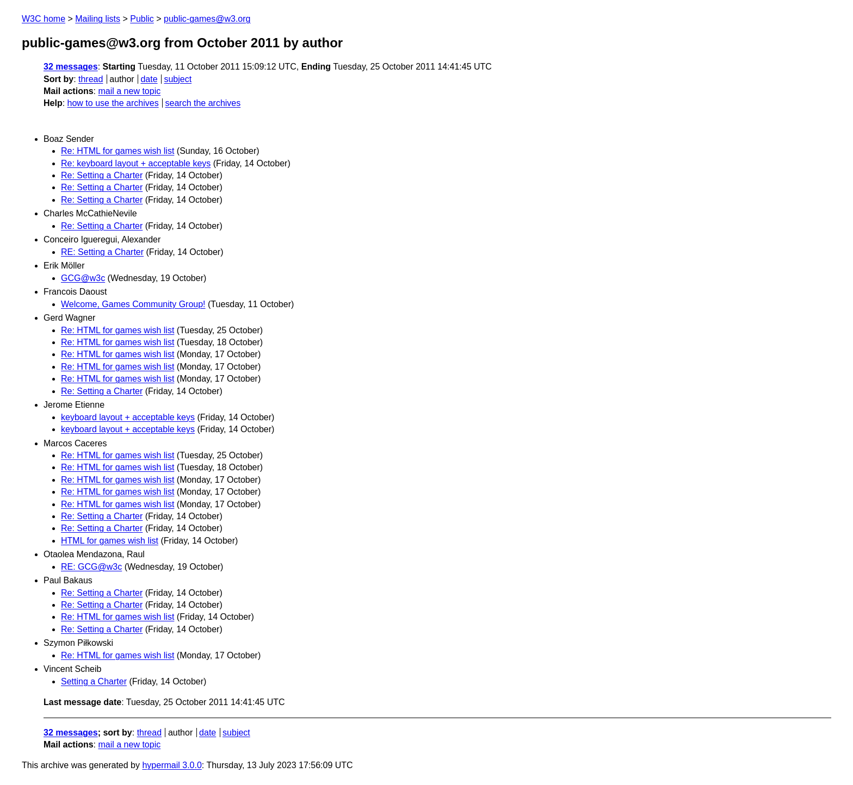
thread (90, 79)
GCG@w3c (83, 278)
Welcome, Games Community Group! (133, 304)
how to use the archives (113, 103)
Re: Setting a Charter (102, 175)
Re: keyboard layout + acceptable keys (136, 163)
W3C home (43, 18)
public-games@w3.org (207, 18)
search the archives (203, 103)
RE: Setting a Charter (102, 252)
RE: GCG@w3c (91, 566)
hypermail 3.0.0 (171, 765)
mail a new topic (129, 91)
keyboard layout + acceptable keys (128, 417)
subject (177, 79)
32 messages (71, 66)
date (148, 79)
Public (142, 18)
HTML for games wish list (109, 540)
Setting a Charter (94, 681)
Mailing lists (97, 18)
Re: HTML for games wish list (117, 150)
